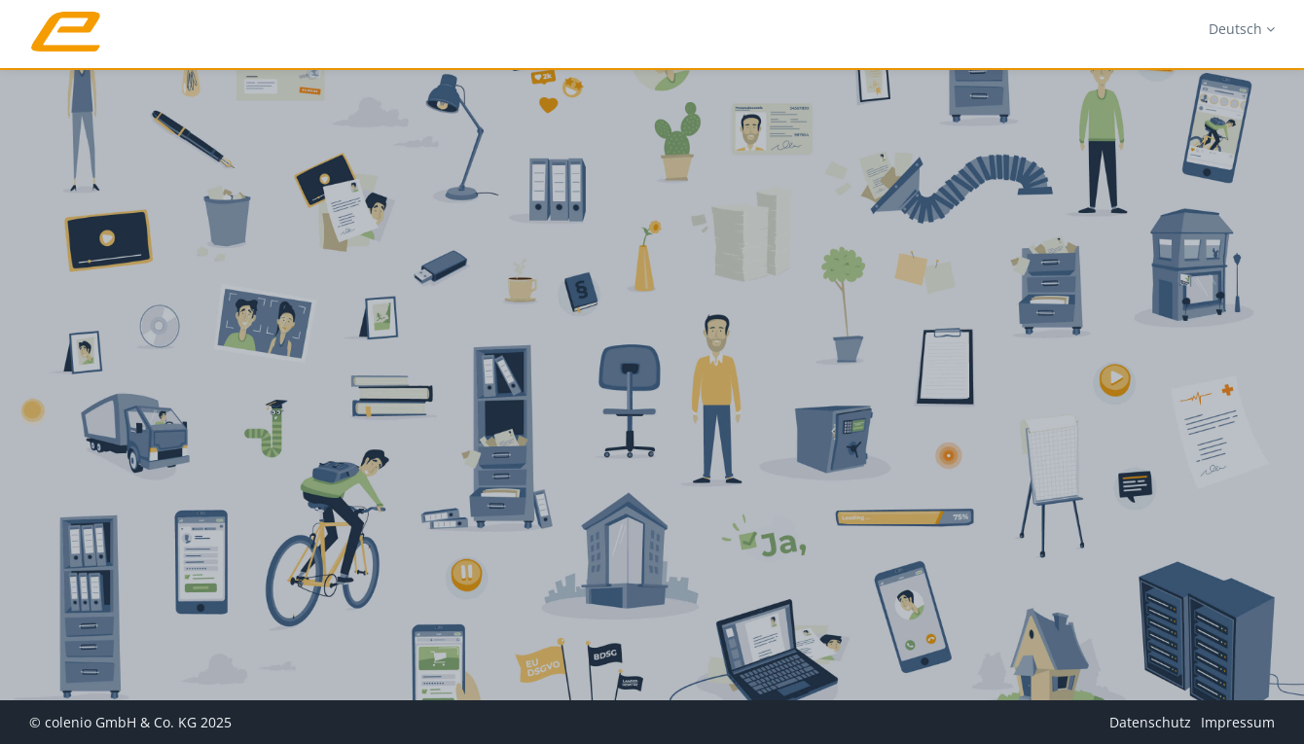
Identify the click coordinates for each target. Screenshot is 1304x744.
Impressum (1238, 722)
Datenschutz (1150, 722)
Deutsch (1242, 28)
